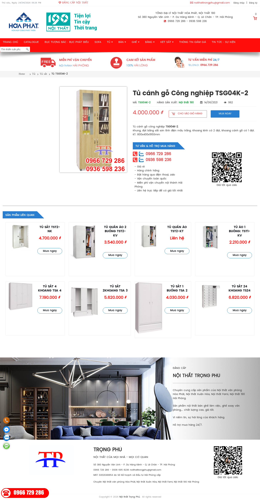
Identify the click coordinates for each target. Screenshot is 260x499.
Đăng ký (253, 3)
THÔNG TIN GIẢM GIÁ (192, 42)
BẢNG (150, 42)
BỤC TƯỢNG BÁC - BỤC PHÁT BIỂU (66, 42)
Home (22, 74)
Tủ (33, 74)
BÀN (122, 42)
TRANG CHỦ (10, 42)
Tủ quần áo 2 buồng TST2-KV (115, 231)
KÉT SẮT (166, 42)
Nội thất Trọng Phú (129, 497)
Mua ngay (50, 251)
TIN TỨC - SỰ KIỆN (223, 42)
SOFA (98, 42)
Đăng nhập (239, 3)
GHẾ (135, 42)
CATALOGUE (31, 42)
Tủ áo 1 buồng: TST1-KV (239, 231)
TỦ (110, 42)
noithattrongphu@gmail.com (212, 3)
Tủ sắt (43, 74)
